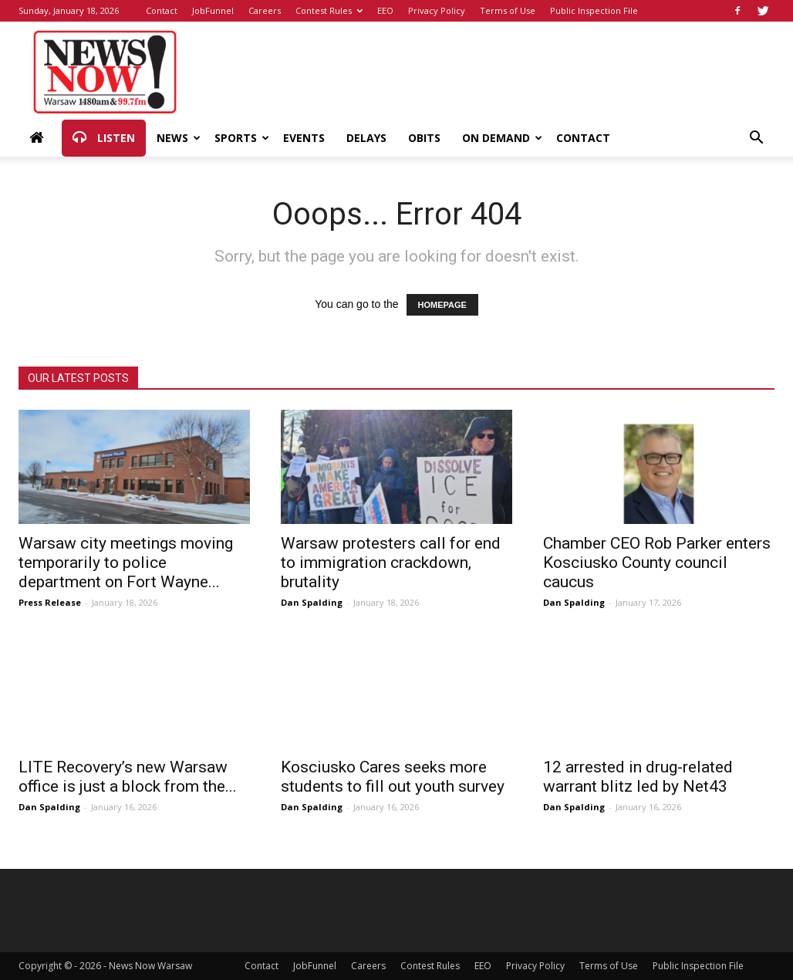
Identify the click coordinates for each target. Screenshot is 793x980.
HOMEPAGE (442, 304)
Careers (264, 10)
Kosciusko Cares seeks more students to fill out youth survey (392, 777)
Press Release (50, 602)
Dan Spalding (312, 602)
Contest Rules (329, 10)
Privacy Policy (436, 10)
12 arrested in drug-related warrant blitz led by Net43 (638, 777)
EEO (385, 10)
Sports (241, 137)
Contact (161, 10)
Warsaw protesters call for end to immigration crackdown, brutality (391, 562)
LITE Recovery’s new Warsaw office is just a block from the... (128, 777)
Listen (104, 138)
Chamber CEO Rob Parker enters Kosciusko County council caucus (657, 562)
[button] (755, 139)
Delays (366, 137)
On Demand (502, 137)
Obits (424, 137)
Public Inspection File (594, 10)
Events (304, 137)
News (179, 137)
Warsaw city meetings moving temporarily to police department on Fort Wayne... (126, 562)
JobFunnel (213, 10)
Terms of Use (507, 10)
